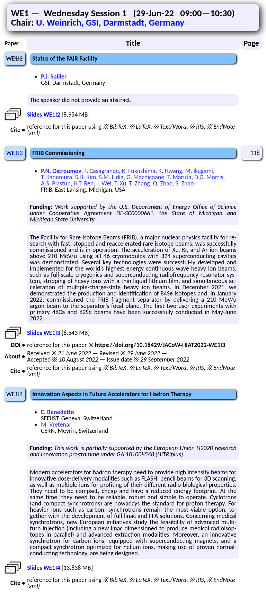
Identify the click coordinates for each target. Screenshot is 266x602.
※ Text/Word (169, 126)
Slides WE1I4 (43, 568)
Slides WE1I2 (43, 114)
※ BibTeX (114, 126)
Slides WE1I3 (43, 333)
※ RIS (196, 126)
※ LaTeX (139, 126)
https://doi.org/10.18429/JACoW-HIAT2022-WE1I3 (160, 345)
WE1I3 (14, 153)
